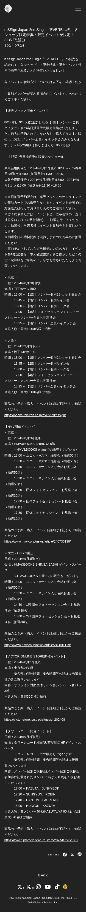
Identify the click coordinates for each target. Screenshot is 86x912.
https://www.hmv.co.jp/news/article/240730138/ (37, 541)
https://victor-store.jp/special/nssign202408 (34, 719)
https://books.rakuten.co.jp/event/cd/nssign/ (35, 415)
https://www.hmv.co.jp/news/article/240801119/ (37, 645)
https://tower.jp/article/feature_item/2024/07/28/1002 (41, 840)
